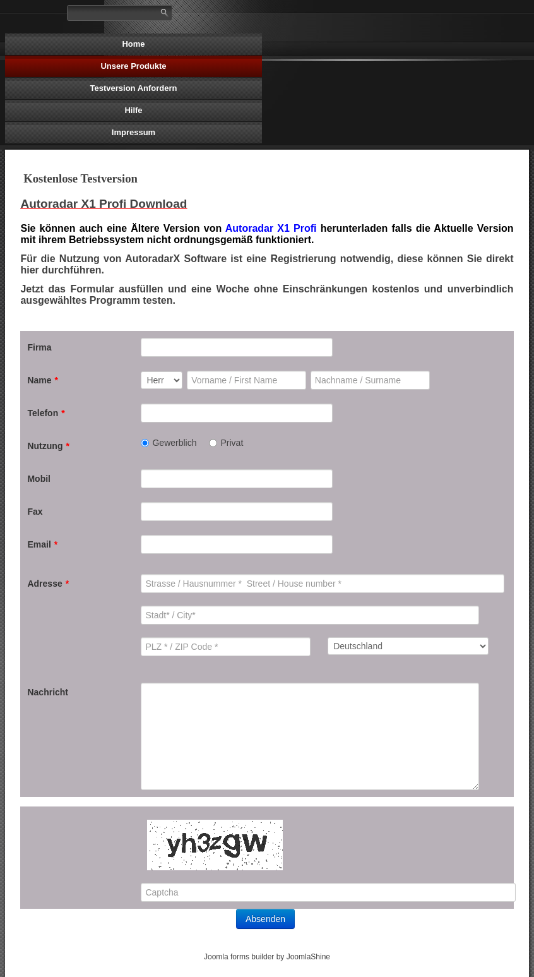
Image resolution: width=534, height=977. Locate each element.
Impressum (133, 132)
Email (42, 544)
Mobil (38, 479)
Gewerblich (168, 443)
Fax (34, 511)
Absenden (265, 919)
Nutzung (48, 446)
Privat (226, 443)
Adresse (48, 583)
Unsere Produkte (133, 66)
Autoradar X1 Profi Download (103, 203)
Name (42, 380)
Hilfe (133, 110)
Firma (39, 347)
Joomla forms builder (239, 956)
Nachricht (47, 692)
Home (133, 44)
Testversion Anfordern (133, 88)
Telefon (45, 413)
